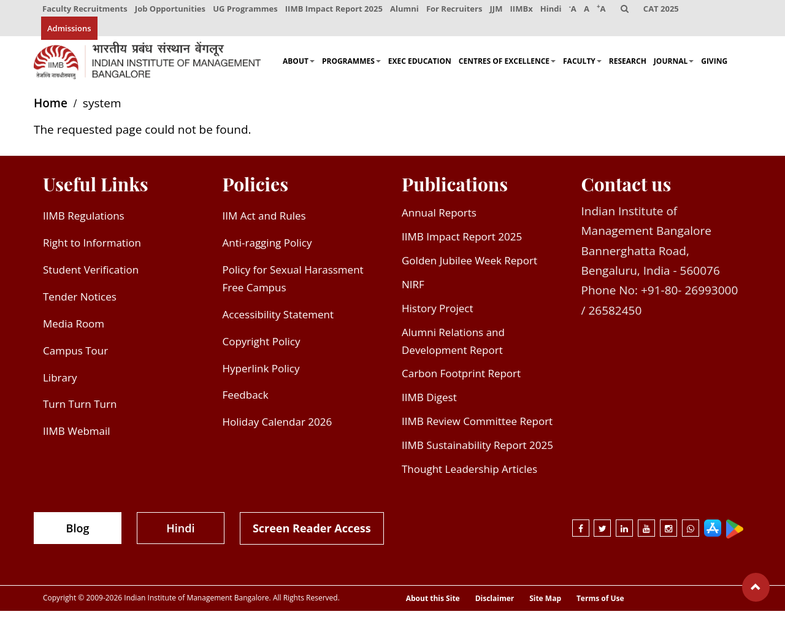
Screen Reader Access (312, 534)
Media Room (73, 330)
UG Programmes (246, 11)
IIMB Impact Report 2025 (335, 11)
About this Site (433, 605)
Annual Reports (439, 219)
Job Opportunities (171, 11)
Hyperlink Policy (261, 374)
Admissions (69, 33)
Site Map (545, 605)
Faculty (582, 68)
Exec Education (419, 68)
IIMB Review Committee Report (477, 428)
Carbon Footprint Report (461, 380)
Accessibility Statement (278, 320)
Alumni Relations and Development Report (453, 347)
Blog (78, 534)
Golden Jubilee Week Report (469, 266)
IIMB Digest (429, 404)
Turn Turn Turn (80, 411)
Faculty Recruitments (85, 11)
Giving (714, 68)
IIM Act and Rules (264, 222)
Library (60, 384)
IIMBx (524, 11)
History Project (437, 314)
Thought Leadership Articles (469, 475)
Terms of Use (600, 605)
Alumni (406, 11)
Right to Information (92, 249)
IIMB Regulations (83, 222)
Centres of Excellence (507, 68)
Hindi (554, 11)
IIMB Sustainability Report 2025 (477, 452)
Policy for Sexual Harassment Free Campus (293, 285)
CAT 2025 (667, 11)
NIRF (413, 290)
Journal (674, 68)
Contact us (626, 190)
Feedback (246, 401)
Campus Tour (75, 357)
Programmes (351, 68)
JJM (498, 11)
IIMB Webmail (76, 438)
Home (50, 110)
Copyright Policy (262, 347)
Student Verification (91, 276)
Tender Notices (80, 303)
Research (627, 68)
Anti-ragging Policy (267, 249)
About (299, 68)
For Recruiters (457, 11)
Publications (455, 190)
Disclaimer (495, 605)
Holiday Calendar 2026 (277, 428)
